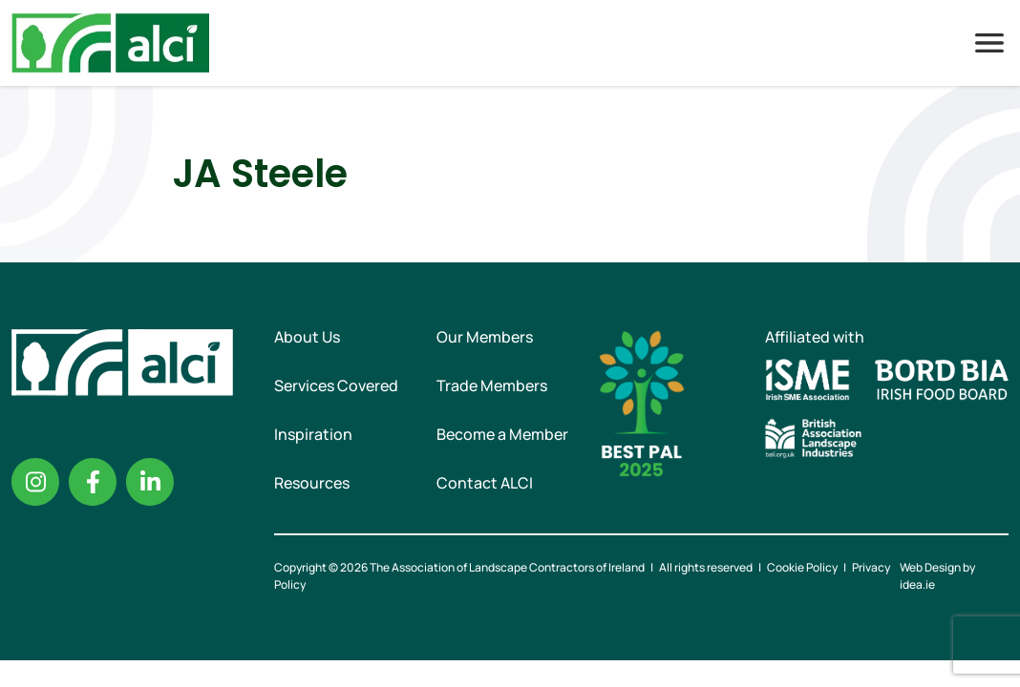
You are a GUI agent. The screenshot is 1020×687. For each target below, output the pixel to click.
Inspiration (313, 434)
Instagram (35, 482)
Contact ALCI (484, 482)
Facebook (93, 482)
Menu (989, 43)
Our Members (484, 336)
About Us (307, 336)
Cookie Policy (802, 567)
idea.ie (917, 584)
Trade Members (491, 385)
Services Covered (336, 385)
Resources (312, 482)
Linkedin (150, 482)
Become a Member (502, 434)
